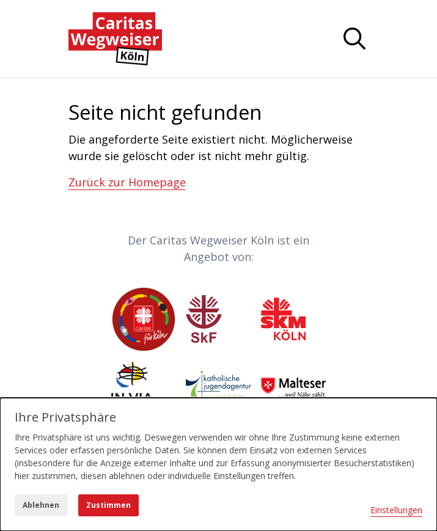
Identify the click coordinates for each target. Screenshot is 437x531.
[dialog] (218, 464)
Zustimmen (108, 505)
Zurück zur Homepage (127, 182)
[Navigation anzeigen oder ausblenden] (354, 38)
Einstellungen (396, 510)
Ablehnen (41, 505)
